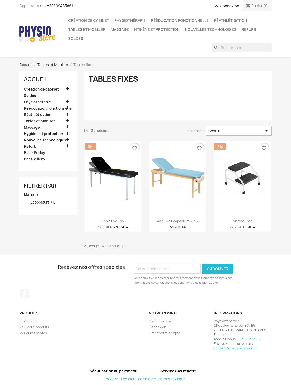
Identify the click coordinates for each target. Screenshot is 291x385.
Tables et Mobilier (86, 29)
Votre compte (163, 313)
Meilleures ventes (33, 333)
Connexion (157, 327)
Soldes (75, 38)
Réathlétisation (230, 20)
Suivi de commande (164, 321)
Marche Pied (242, 221)
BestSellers (34, 159)
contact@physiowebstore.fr (236, 348)
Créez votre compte (165, 333)
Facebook (24, 293)
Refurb (249, 29)
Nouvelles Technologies (210, 29)
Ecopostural (42, 202)
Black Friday (34, 152)
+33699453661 (60, 5)
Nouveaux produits (34, 327)
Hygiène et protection (157, 29)
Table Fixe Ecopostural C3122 (177, 221)
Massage (120, 29)
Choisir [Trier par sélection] (238, 131)
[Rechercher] (242, 47)
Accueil (36, 79)
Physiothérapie (130, 20)
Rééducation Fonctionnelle (180, 20)
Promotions (28, 321)
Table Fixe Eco (113, 221)
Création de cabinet (88, 20)
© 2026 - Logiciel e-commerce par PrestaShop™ (145, 379)
